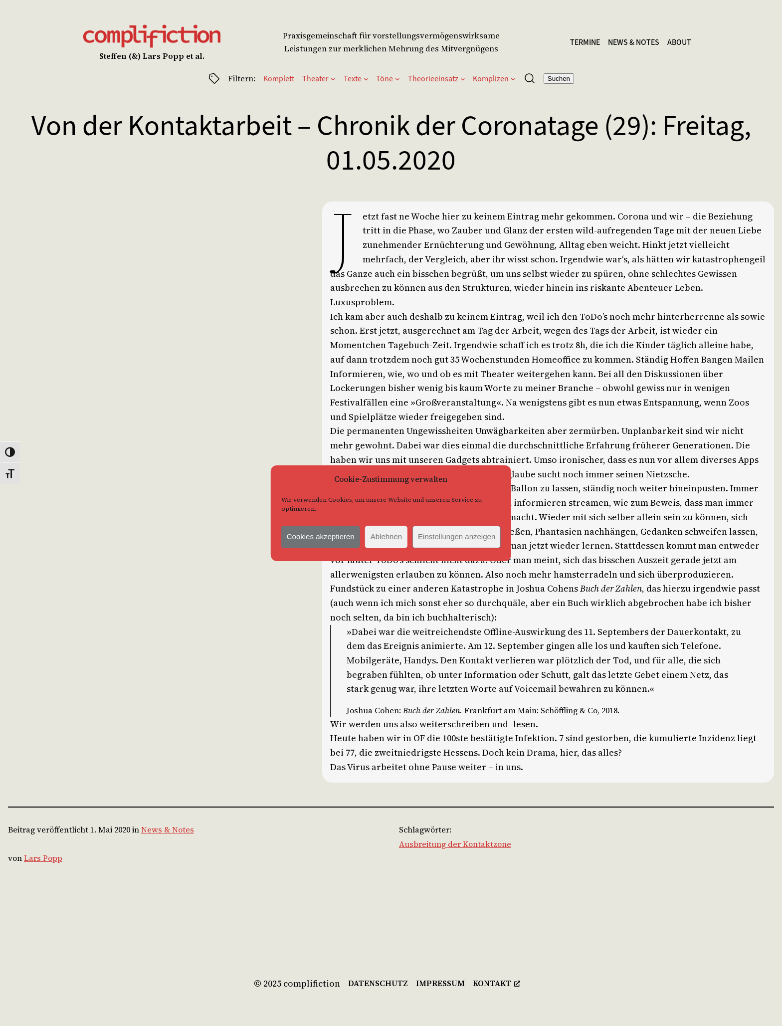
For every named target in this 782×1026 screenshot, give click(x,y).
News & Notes (167, 829)
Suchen (559, 78)
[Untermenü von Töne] (397, 78)
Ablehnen (386, 536)
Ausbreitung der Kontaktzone (455, 843)
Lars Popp (43, 857)
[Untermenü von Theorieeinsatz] (462, 78)
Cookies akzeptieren (321, 536)
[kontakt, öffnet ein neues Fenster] (496, 983)
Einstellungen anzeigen (456, 536)
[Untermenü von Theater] (333, 78)
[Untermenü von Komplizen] (513, 78)
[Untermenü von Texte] (366, 78)
